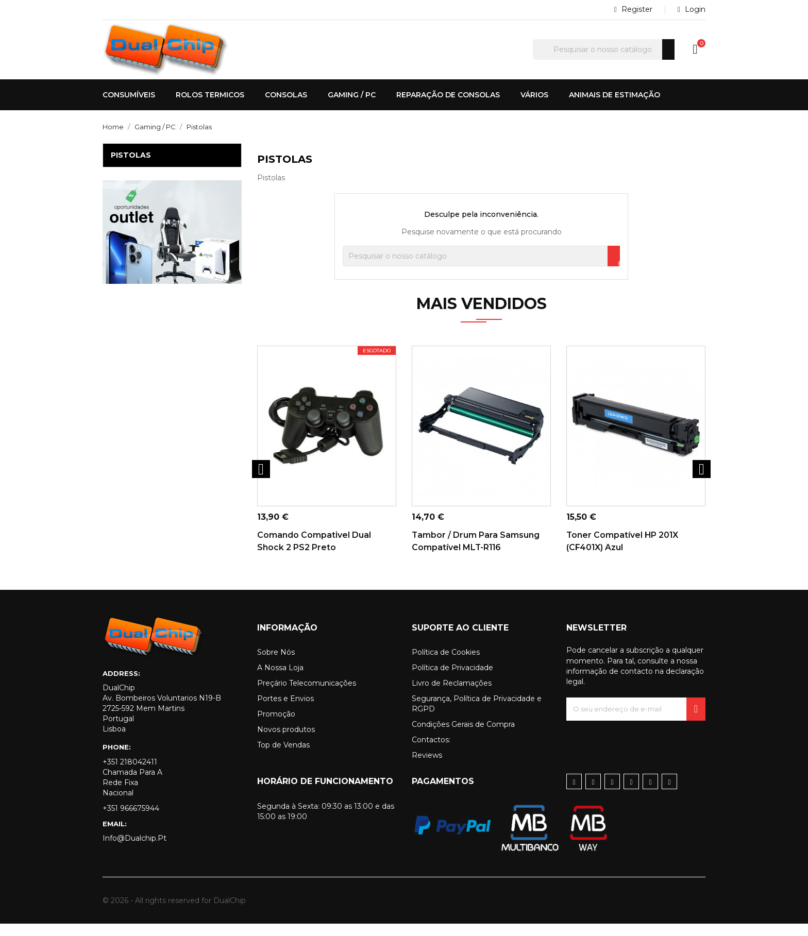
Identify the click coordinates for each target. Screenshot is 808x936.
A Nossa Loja (280, 680)
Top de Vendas (283, 757)
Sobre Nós (276, 664)
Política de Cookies (446, 664)
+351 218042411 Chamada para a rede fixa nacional (132, 790)
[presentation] (644, 753)
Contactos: (431, 752)
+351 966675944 (131, 820)
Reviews (427, 767)
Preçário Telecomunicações (306, 695)
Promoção (276, 726)
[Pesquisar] (604, 49)
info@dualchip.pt (134, 850)
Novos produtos (286, 741)
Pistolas (131, 155)
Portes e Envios (285, 711)
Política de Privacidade (452, 680)
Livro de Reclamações (452, 695)
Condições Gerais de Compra (463, 736)
